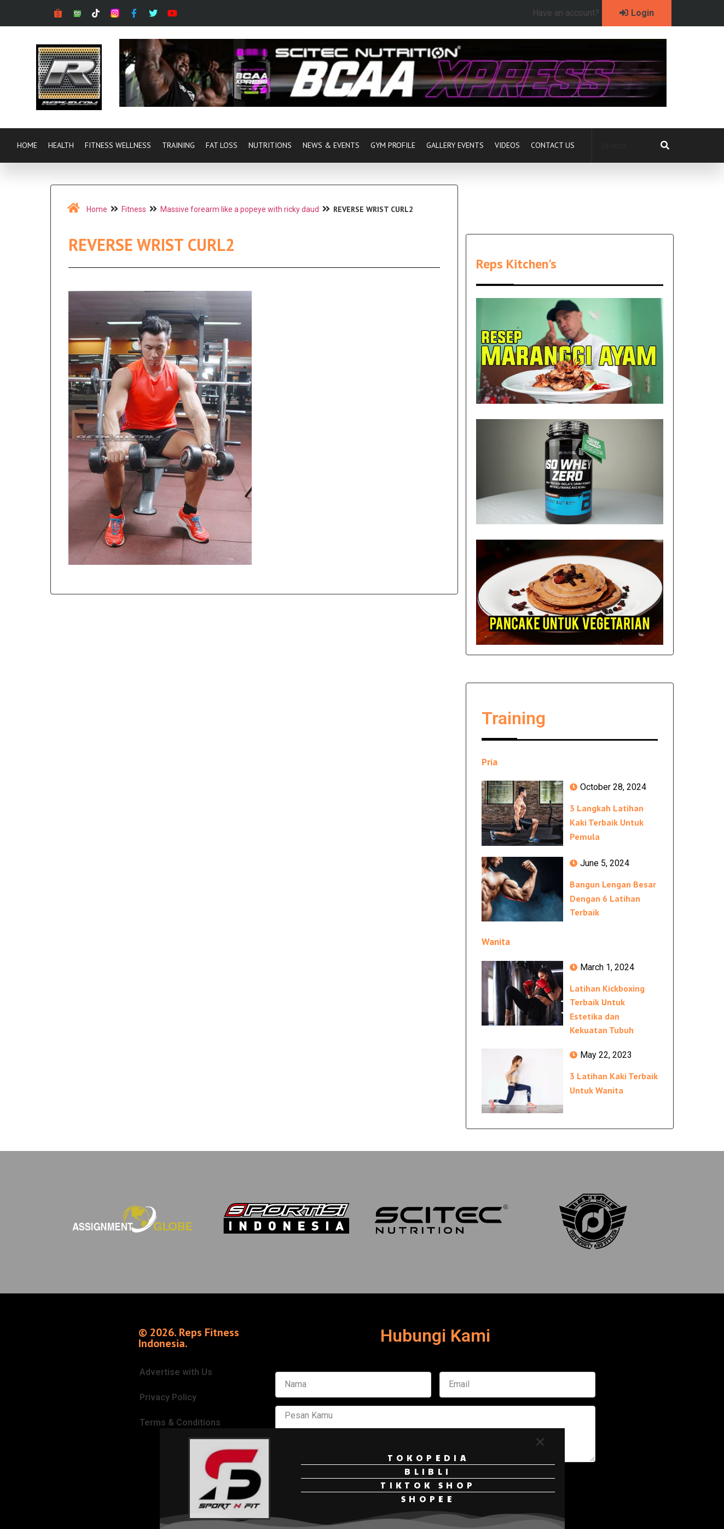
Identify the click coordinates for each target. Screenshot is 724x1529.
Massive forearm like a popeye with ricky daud (239, 209)
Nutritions (270, 145)
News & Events (331, 145)
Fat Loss (222, 145)
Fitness (133, 209)
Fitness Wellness (118, 145)
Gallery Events (455, 145)
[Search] (665, 145)
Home (27, 145)
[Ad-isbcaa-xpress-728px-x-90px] (393, 104)
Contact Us (553, 145)
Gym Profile (392, 145)
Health (61, 145)
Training (178, 145)
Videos (507, 145)
